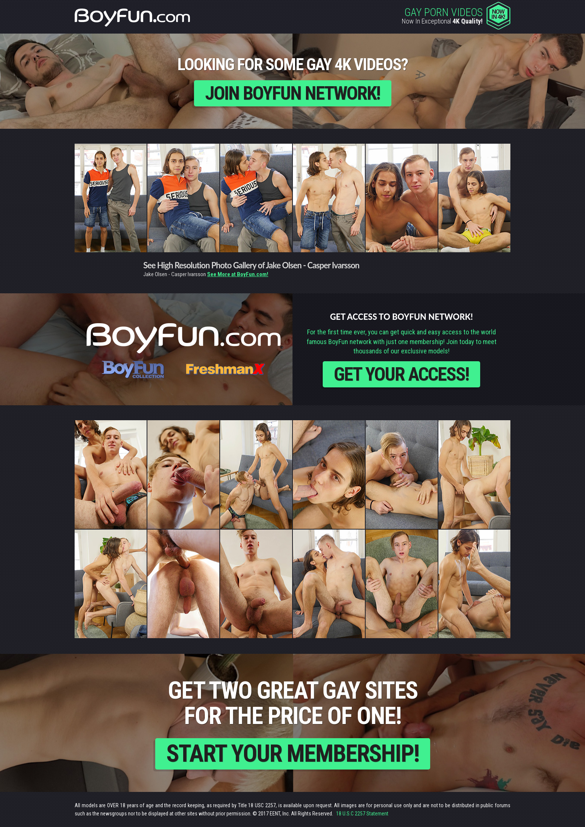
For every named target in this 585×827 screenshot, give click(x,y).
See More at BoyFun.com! (237, 274)
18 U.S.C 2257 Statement (362, 814)
